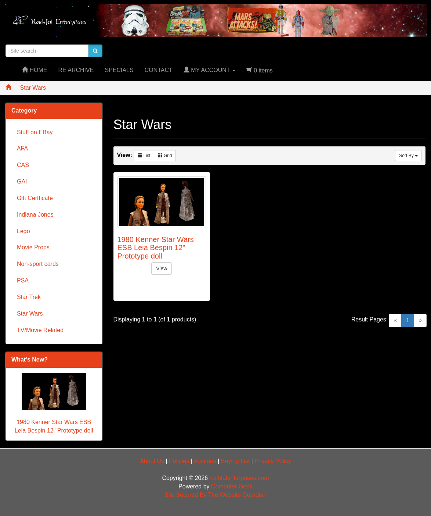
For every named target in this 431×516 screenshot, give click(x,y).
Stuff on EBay (35, 132)
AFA (22, 148)
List (144, 155)
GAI (22, 181)
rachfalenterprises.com (239, 478)
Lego (23, 231)
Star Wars (30, 313)
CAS (23, 165)
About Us (152, 461)
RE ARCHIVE (76, 70)
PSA (23, 280)
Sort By (408, 155)
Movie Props (33, 247)
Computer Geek (232, 486)
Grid (165, 155)
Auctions (204, 461)
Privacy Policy (272, 461)
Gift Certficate (35, 198)
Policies (179, 461)
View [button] (161, 268)
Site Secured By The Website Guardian (215, 495)
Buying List (235, 461)
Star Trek (29, 297)
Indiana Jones (35, 214)
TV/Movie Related (40, 330)
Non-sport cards (38, 264)
